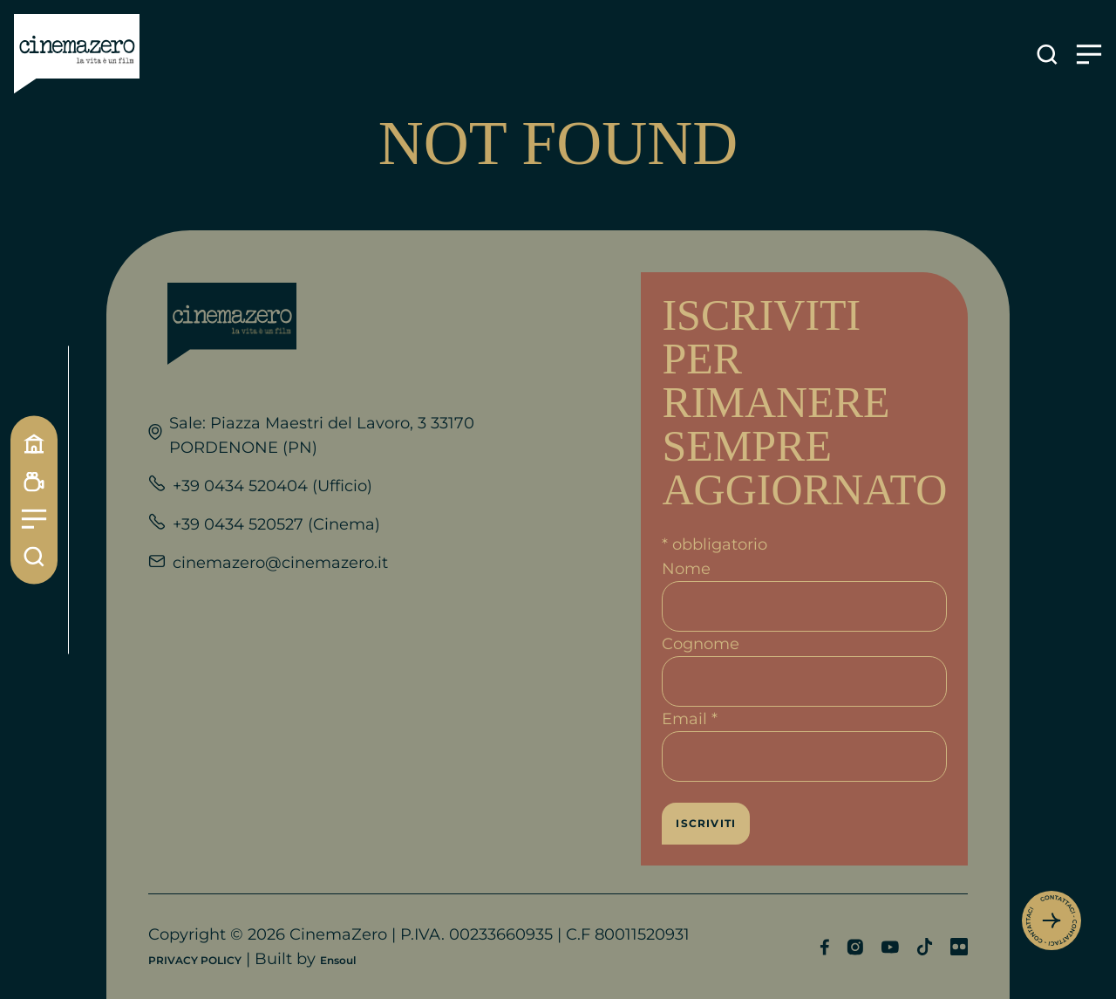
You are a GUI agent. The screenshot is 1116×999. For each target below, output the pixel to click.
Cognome (700, 643)
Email (690, 719)
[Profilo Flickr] (959, 946)
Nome (686, 568)
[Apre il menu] (1089, 54)
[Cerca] (34, 556)
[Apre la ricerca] (1047, 54)
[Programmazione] (34, 481)
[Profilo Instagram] (855, 947)
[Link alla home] (77, 54)
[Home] (34, 443)
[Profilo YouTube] (890, 947)
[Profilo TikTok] (924, 946)
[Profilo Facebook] (824, 947)
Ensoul (338, 960)
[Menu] (34, 519)
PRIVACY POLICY (195, 960)
